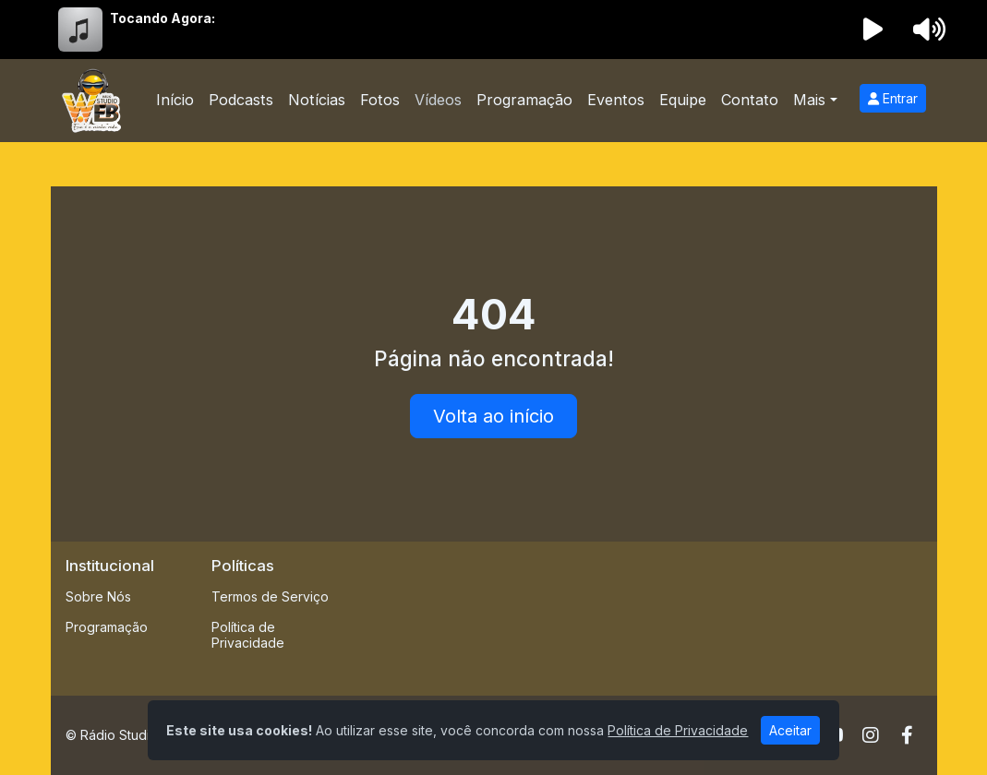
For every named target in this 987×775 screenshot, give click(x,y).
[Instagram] (870, 735)
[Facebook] (907, 735)
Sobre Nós (98, 596)
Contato (749, 99)
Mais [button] (809, 99)
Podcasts (241, 99)
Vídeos (438, 99)
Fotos (380, 99)
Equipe (682, 99)
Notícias (316, 99)
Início (175, 99)
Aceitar (790, 730)
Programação (524, 99)
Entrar (893, 98)
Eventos (615, 99)
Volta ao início (493, 416)
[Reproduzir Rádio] (872, 29)
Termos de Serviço (270, 596)
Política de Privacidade (247, 634)
